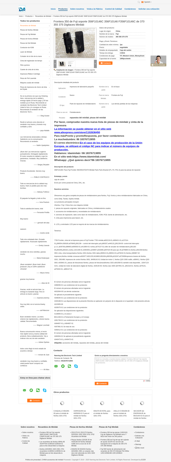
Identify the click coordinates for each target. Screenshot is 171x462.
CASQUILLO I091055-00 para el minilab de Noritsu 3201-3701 (61, 413)
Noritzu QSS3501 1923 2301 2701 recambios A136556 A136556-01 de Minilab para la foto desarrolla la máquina (52, 452)
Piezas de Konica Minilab (29, 39)
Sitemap (138, 444)
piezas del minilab (102, 343)
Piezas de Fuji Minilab (28, 34)
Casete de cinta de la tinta (29, 69)
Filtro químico (25, 65)
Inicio (53, 9)
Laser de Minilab (26, 52)
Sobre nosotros (77, 9)
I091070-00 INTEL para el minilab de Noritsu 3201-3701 (102, 413)
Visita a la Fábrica (94, 9)
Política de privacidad (33, 460)
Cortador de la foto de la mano (31, 56)
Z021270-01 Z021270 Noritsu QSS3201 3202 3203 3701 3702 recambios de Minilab (82, 434)
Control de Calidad (113, 9)
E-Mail (137, 441)
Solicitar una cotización (149, 9)
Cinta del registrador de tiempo (31, 61)
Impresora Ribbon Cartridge (30, 74)
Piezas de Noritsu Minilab (29, 30)
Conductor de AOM (27, 47)
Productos (63, 9)
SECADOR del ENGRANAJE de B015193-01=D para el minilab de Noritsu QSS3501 (141, 416)
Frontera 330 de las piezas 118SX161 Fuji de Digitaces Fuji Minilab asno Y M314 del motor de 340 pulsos (114, 434)
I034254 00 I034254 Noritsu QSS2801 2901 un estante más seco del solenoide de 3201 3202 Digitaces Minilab (83, 452)
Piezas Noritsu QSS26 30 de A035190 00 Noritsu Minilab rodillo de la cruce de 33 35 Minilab (81, 443)
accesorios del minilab (70, 343)
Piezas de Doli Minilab (28, 43)
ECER (143, 460)
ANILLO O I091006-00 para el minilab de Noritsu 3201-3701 (121, 413)
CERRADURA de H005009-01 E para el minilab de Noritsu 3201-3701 (81, 414)
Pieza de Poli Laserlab (28, 78)
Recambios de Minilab (43, 16)
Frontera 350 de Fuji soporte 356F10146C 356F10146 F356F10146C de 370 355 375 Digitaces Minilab (76, 72)
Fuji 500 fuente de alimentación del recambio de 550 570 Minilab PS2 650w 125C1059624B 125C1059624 (115, 451)
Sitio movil (139, 448)
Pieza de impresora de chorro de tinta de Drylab (33, 88)
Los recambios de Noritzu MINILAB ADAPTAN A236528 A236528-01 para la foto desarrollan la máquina (52, 444)
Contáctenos (130, 9)
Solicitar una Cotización (139, 437)
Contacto (107, 63)
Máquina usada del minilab (29, 83)
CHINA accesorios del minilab (52, 460)
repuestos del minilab (86, 343)
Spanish (147, 2)
